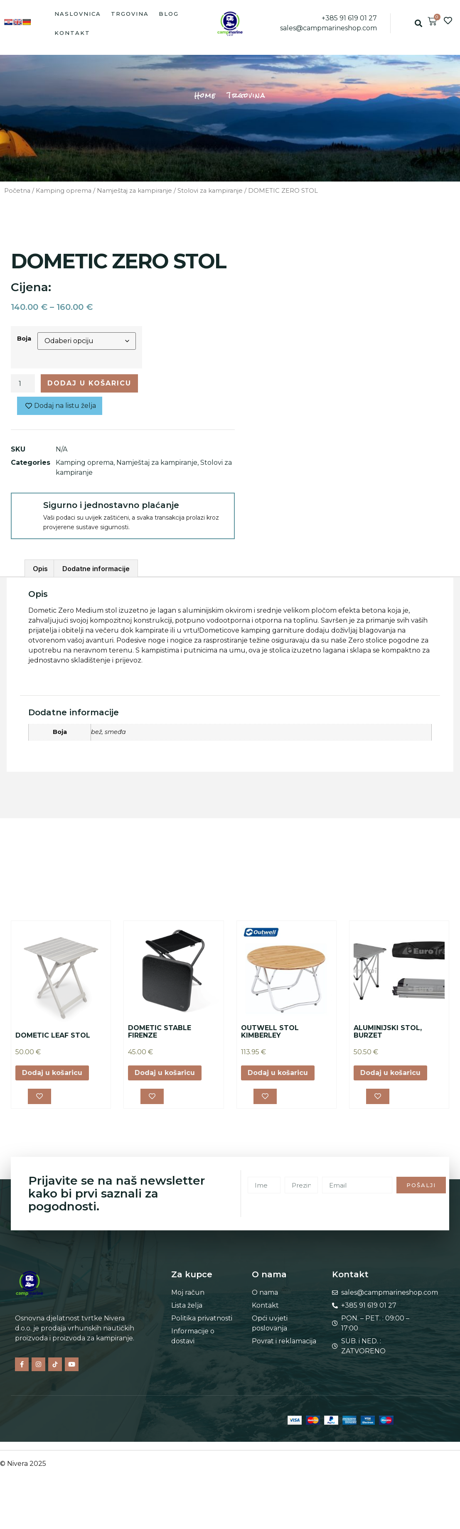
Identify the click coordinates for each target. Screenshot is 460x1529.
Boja (24, 338)
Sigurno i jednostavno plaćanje (111, 505)
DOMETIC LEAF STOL (52, 1035)
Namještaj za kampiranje (134, 190)
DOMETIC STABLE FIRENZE (159, 1031)
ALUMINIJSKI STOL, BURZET (388, 1031)
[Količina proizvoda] (23, 383)
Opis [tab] (40, 568)
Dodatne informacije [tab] (96, 568)
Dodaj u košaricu (89, 383)
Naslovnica (77, 13)
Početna (17, 190)
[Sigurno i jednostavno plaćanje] (26, 508)
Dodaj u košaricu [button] (52, 1073)
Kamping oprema (63, 190)
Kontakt (72, 32)
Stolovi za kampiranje (210, 190)
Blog (169, 13)
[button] (418, 23)
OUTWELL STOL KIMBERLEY (270, 1031)
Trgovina (130, 13)
